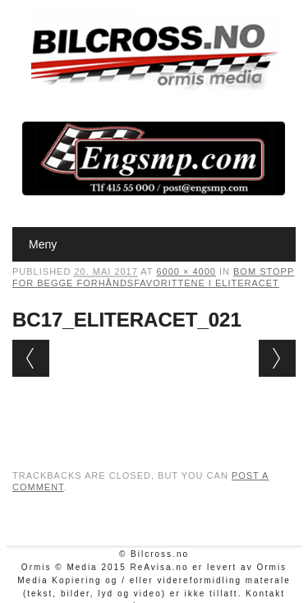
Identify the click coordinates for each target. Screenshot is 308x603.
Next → (277, 358)
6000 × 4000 (185, 271)
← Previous (30, 358)
